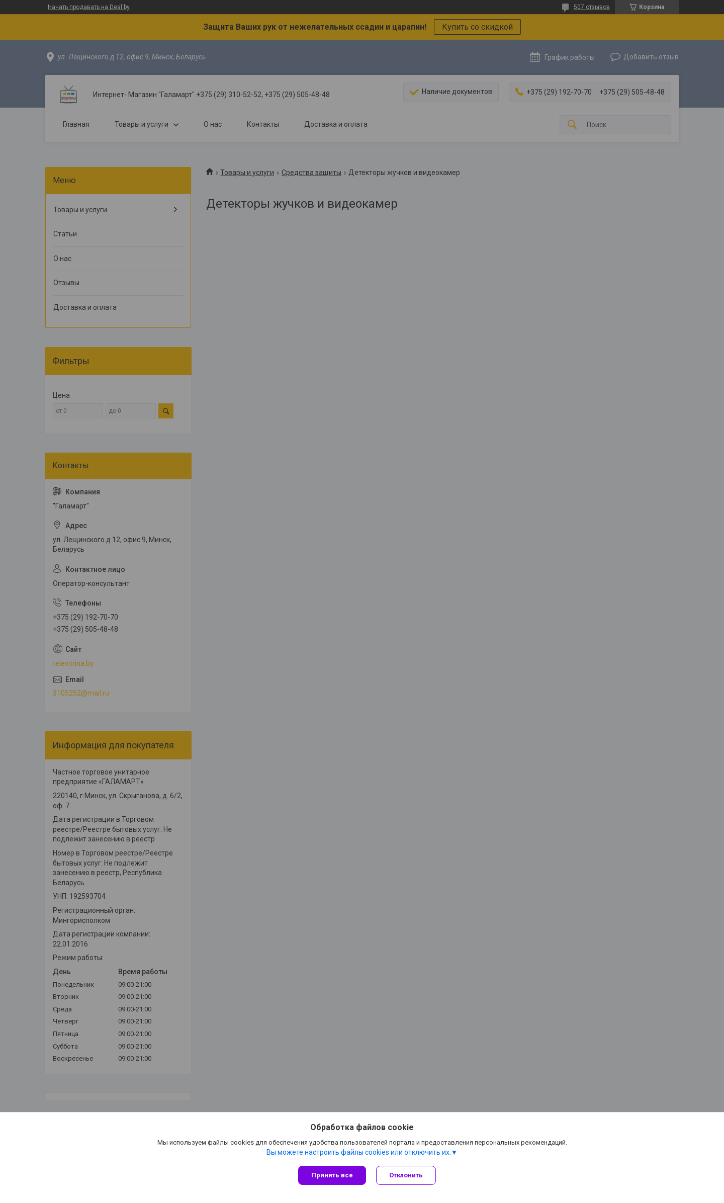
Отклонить (406, 1175)
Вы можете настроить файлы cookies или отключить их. (358, 1152)
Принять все (332, 1175)
